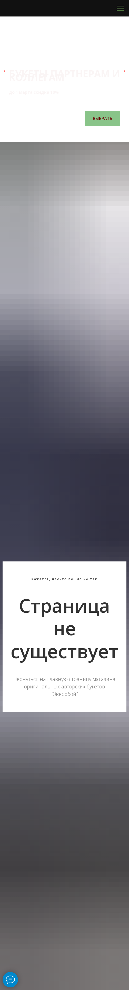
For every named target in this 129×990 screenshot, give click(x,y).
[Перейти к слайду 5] (69, 134)
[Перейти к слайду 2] (54, 134)
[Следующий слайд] (125, 71)
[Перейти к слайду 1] (49, 134)
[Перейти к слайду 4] (64, 134)
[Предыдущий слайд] (4, 71)
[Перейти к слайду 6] (75, 134)
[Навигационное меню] (120, 8)
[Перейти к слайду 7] (80, 134)
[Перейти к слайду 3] (59, 134)
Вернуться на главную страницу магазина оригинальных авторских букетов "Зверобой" (64, 686)
